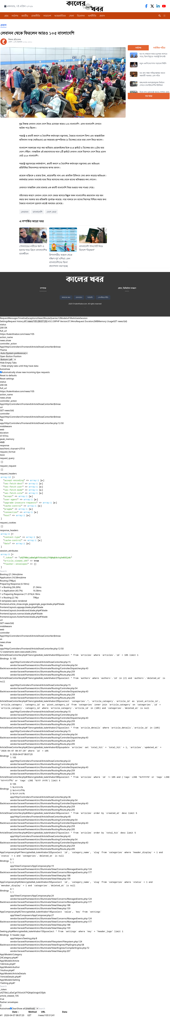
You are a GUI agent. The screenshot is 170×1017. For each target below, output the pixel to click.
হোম (6, 15)
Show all (21, 1008)
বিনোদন (81, 15)
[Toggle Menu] (164, 15)
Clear (14, 1008)
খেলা (71, 15)
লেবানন (24, 211)
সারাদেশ (47, 15)
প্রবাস (102, 15)
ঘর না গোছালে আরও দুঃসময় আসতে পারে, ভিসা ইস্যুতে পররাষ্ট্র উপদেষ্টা (153, 55)
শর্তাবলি (90, 297)
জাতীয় (24, 15)
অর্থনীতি (92, 15)
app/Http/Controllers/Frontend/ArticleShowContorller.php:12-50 (32, 423)
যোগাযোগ (79, 297)
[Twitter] (152, 6)
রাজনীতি (35, 15)
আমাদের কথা (66, 297)
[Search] (159, 15)
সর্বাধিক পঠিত (159, 47)
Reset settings (7, 378)
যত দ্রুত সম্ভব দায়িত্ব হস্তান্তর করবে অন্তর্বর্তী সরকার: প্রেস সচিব (152, 74)
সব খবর (148, 96)
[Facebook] (146, 6)
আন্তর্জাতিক (60, 15)
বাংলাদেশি (37, 211)
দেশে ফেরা (51, 211)
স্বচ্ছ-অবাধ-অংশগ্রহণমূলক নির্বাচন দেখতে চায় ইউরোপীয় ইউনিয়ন (152, 83)
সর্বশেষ (15, 15)
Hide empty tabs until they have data (19, 365)
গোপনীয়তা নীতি (103, 297)
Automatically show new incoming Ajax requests (25, 372)
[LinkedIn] (158, 6)
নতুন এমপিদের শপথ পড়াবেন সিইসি (153, 63)
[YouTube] (164, 6)
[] (29, 498)
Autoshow (6, 1008)
